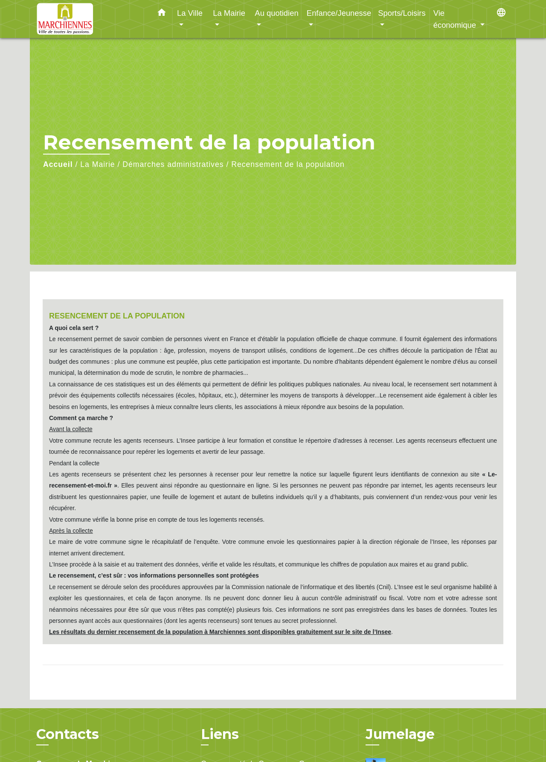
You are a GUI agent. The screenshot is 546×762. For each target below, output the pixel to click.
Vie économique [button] (455, 19)
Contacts (67, 734)
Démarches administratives (173, 164)
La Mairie (97, 164)
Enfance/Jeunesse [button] (339, 13)
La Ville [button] (190, 13)
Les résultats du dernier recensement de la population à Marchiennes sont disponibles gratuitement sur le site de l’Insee (220, 631)
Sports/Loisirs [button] (401, 13)
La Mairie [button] (229, 13)
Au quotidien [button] (276, 13)
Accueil (58, 164)
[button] (162, 14)
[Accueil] (89, 19)
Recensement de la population (288, 164)
